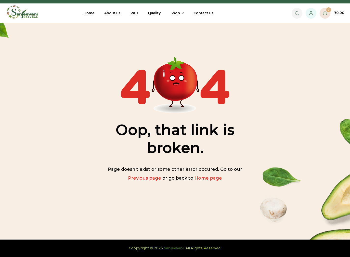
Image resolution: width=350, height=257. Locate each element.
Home (89, 13)
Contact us (203, 13)
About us (112, 13)
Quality (154, 13)
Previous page (144, 178)
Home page (208, 178)
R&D (134, 13)
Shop (175, 13)
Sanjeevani (174, 248)
